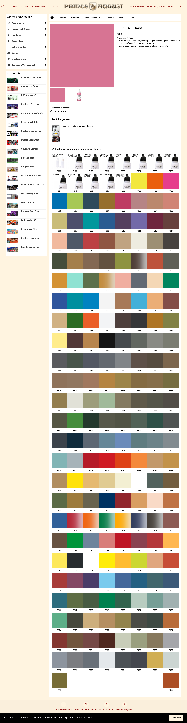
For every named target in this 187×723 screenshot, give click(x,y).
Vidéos (180, 7)
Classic (111, 18)
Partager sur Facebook (60, 108)
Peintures (16, 35)
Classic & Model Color (93, 18)
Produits (17, 7)
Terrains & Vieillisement (23, 65)
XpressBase (17, 41)
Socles (15, 53)
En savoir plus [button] (84, 717)
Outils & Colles (19, 47)
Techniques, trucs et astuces (160, 7)
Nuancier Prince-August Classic (78, 126)
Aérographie (18, 23)
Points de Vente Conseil (35, 7)
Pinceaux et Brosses (22, 29)
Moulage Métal (19, 59)
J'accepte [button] (176, 718)
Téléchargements (136, 7)
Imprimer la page (58, 111)
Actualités (54, 7)
